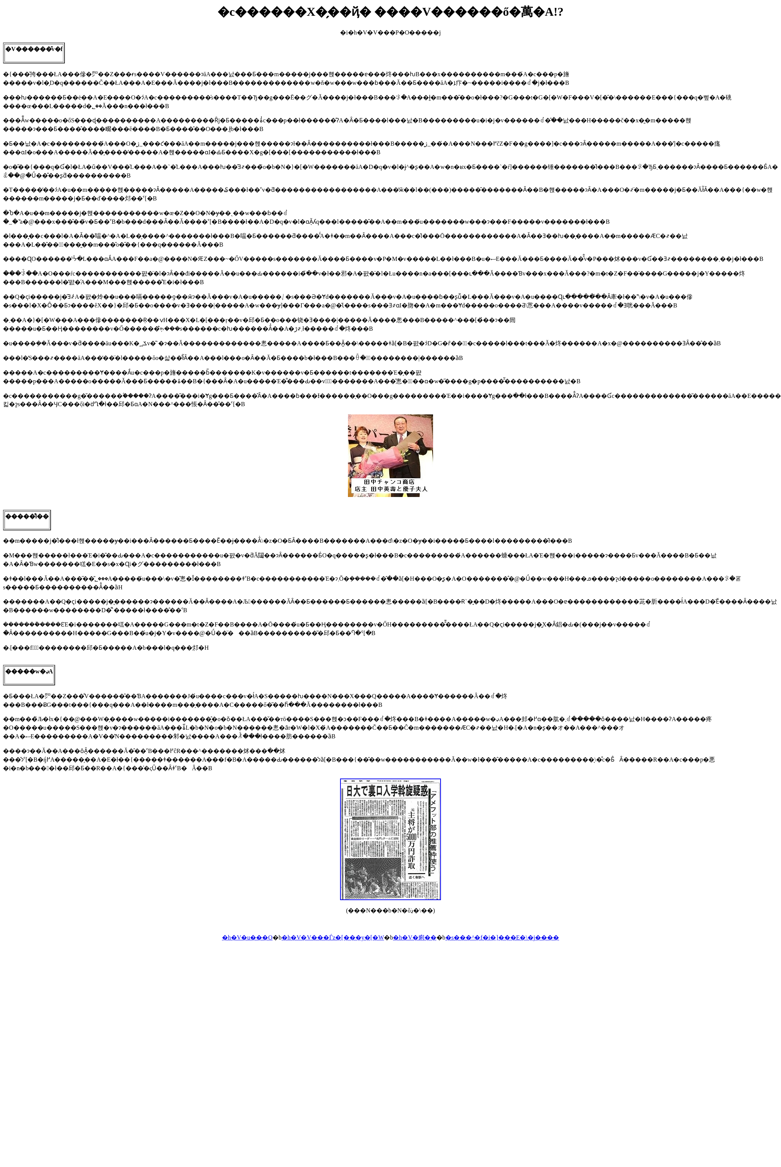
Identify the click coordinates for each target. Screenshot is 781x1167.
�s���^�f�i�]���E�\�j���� (502, 937)
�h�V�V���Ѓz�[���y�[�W (333, 937)
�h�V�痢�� (414, 937)
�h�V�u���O (247, 937)
